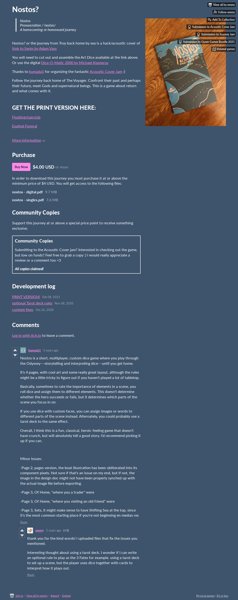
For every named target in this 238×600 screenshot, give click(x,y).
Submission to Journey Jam (216, 34)
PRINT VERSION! (26, 296)
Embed (66, 595)
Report (55, 595)
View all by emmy (37, 595)
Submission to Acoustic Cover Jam (211, 27)
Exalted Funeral (24, 126)
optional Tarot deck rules (32, 303)
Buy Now (21, 167)
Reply (24, 522)
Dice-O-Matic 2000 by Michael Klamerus (74, 62)
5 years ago (50, 350)
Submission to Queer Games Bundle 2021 (206, 42)
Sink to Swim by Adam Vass (34, 48)
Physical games (205, 595)
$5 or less (222, 595)
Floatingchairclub (26, 117)
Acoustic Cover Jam (106, 71)
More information (28, 140)
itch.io (19, 595)
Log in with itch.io (26, 335)
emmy (39, 530)
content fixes (22, 309)
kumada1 (36, 71)
